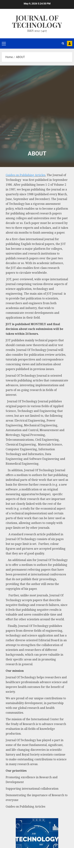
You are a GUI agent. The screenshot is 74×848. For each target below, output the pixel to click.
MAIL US (69, 43)
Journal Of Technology (37, 21)
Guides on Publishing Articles (25, 175)
